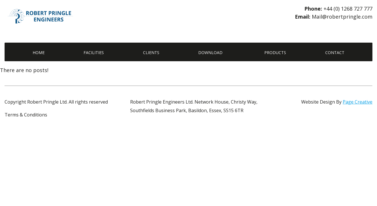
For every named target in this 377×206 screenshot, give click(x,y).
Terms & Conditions (26, 115)
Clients (151, 52)
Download (210, 52)
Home (39, 52)
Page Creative (357, 102)
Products (275, 52)
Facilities (94, 52)
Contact (334, 52)
